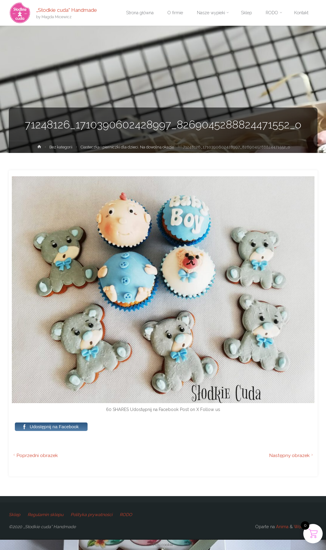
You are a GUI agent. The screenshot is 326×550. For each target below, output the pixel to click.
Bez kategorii (60, 147)
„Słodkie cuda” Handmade (66, 10)
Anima (281, 526)
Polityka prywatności (91, 514)
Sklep (14, 514)
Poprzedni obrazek (35, 455)
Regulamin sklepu (45, 514)
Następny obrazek (291, 455)
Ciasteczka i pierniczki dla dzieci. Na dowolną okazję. (128, 147)
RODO (126, 514)
